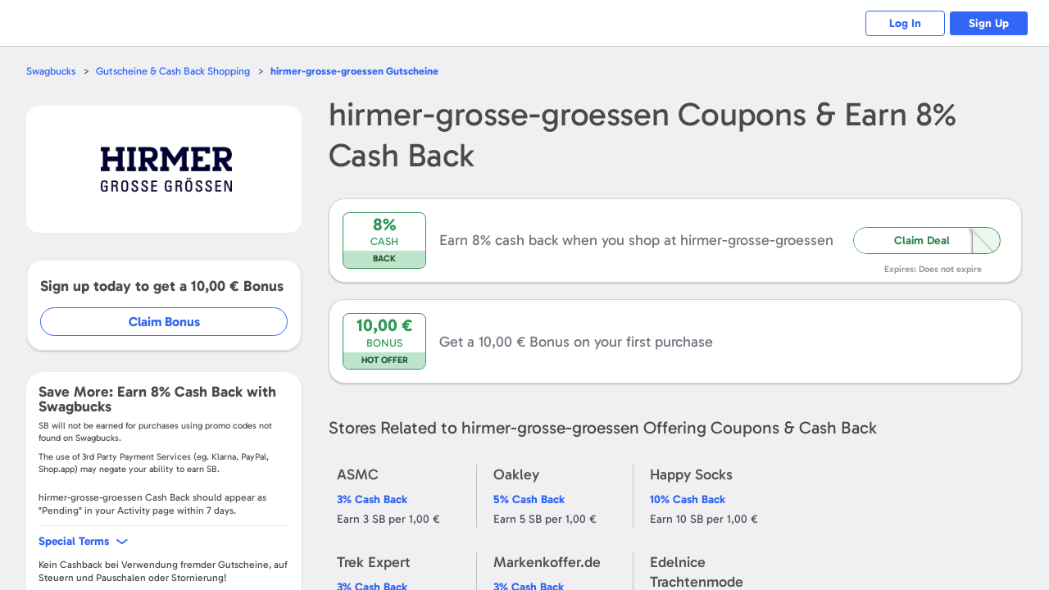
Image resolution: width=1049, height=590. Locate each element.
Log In (902, 23)
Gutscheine (359, 71)
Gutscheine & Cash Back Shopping (176, 71)
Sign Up (988, 23)
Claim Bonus (165, 321)
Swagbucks (51, 71)
